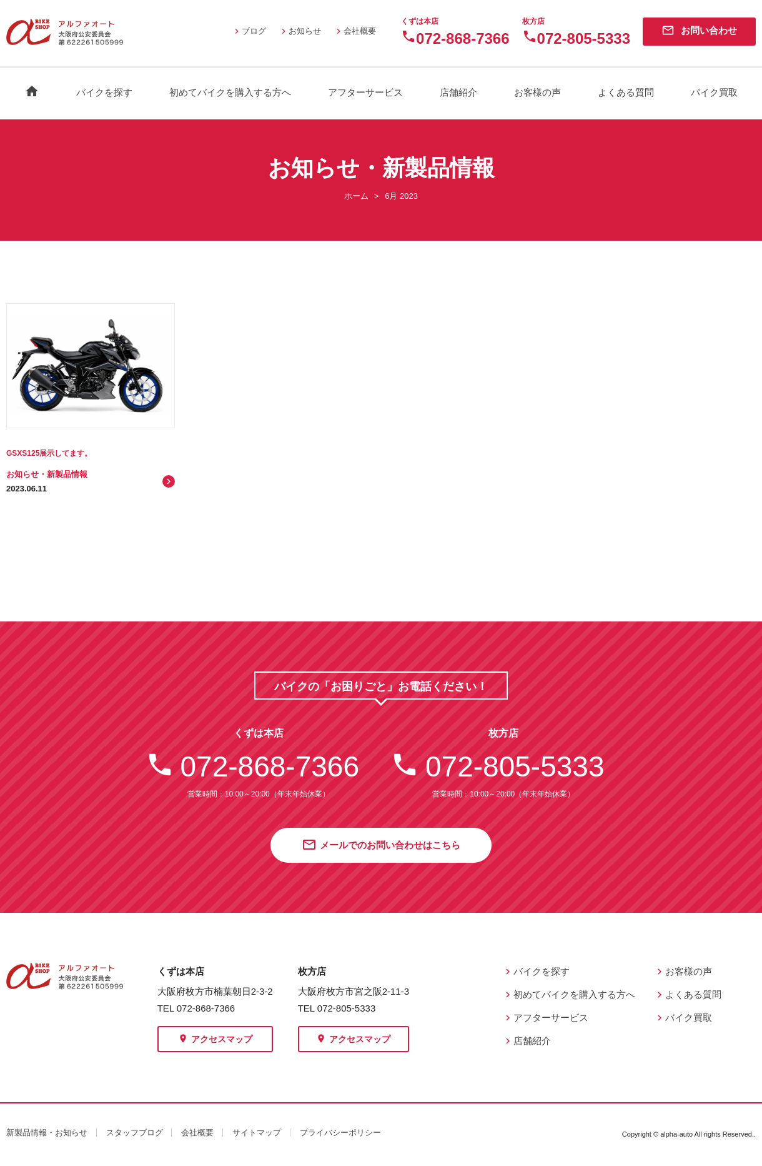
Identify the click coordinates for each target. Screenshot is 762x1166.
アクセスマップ (215, 1039)
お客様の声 (537, 92)
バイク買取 (714, 92)
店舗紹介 (458, 92)
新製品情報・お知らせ (46, 1132)
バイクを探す (104, 92)
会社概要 (355, 31)
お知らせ (300, 31)
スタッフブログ (134, 1132)
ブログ (249, 31)
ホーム (356, 196)
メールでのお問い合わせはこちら (381, 846)
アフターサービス (365, 92)
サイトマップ (256, 1132)
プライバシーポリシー (340, 1132)
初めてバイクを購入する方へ (230, 92)
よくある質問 (626, 92)
